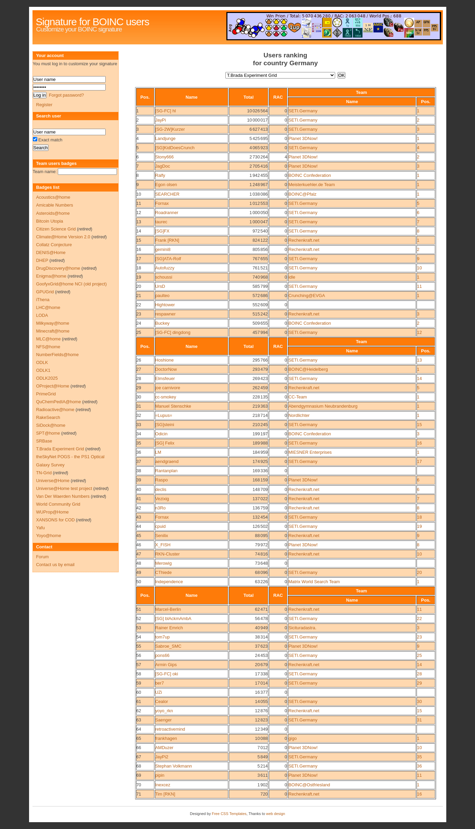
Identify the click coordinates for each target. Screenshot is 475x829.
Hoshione (164, 360)
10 (138, 194)
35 (138, 443)
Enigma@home (51, 276)
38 (138, 470)
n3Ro (160, 507)
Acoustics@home (53, 197)
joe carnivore (167, 387)
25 (138, 332)
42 (138, 507)
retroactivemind (170, 729)
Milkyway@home (52, 323)
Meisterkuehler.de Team (311, 184)
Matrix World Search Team (314, 581)
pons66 (162, 655)
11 (138, 203)
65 (138, 738)
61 (138, 701)
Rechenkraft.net (303, 240)
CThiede (163, 572)
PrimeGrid (46, 393)
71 (138, 794)
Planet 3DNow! (302, 138)
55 (138, 646)
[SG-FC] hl (165, 110)
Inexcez (162, 784)
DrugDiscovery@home (58, 268)
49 (138, 572)
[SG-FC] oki (166, 673)
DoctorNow (166, 369)
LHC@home (48, 307)
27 (138, 369)
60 (138, 692)
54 (138, 637)
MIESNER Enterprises (310, 452)
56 (138, 655)
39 (138, 479)
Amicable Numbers (54, 205)
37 (138, 461)
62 (138, 710)
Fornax (162, 203)
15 (138, 240)
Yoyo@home (48, 535)
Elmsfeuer (165, 378)
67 (138, 756)
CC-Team (297, 396)
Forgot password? (66, 95)
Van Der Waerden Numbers (63, 496)
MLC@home (48, 338)
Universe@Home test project (64, 488)
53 (138, 627)
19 (138, 277)
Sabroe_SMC (168, 646)
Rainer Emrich (169, 627)
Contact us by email (55, 564)
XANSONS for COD (55, 519)
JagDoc (162, 166)
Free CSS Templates (229, 814)
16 (138, 249)
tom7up (162, 637)
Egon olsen (166, 184)
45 (138, 535)
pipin (159, 775)
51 (138, 609)
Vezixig (162, 498)
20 (138, 286)
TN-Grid (44, 472)
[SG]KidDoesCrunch (175, 147)
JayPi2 (161, 756)
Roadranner (167, 212)
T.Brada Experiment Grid (60, 448)
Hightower (165, 304)
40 (138, 489)
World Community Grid (58, 504)
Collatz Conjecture (54, 244)
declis (161, 489)
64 (138, 729)
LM (158, 452)
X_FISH (163, 544)
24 (138, 323)
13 (138, 221)
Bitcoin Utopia (49, 221)
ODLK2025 (47, 378)
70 (138, 784)
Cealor (161, 701)
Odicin (161, 433)
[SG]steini (164, 424)
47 (138, 554)
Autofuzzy (164, 267)
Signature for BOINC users (92, 21)
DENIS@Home (51, 252)
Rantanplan (166, 470)
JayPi (160, 120)
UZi (158, 692)
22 (138, 304)
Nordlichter (298, 415)
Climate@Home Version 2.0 (63, 236)
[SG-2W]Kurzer (170, 129)
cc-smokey (165, 396)
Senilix (161, 535)
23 (138, 314)
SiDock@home (51, 425)
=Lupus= (163, 415)
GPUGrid (45, 291)
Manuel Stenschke (173, 406)
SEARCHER (167, 194)
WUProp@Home (52, 512)
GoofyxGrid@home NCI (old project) (71, 283)
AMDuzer (164, 747)
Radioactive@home (55, 409)
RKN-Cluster (167, 554)
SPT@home (48, 433)
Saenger (163, 719)
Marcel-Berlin (168, 609)
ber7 (159, 683)
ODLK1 (43, 370)
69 (138, 775)
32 (138, 415)
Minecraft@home (53, 331)
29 (138, 387)
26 (138, 360)
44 (138, 526)
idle (291, 277)
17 (138, 258)
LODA (42, 315)
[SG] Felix (164, 443)
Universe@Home (53, 480)
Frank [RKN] (167, 240)
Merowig (163, 563)
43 (138, 517)
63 (138, 719)
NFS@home (48, 346)
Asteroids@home (53, 213)
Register (44, 104)
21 (138, 295)
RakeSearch (48, 417)
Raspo (161, 479)
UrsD (160, 286)
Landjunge (165, 138)
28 (138, 378)
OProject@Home (52, 386)
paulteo (162, 295)
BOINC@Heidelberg (308, 369)
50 (138, 581)
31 (138, 406)
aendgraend (167, 461)
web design (275, 814)
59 (138, 683)
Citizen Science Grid (56, 228)
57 (138, 664)
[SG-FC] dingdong (172, 332)
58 (138, 673)
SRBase (44, 441)
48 (138, 563)
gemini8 (163, 249)
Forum (42, 556)
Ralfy (160, 175)
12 (138, 212)
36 (138, 452)
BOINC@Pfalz (302, 194)
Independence (169, 581)
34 (138, 433)
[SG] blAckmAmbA (173, 618)
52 (138, 618)
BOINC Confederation (309, 175)
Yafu (40, 527)
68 (138, 766)
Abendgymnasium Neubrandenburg (322, 406)
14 (138, 231)
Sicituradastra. (302, 627)
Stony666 (164, 156)
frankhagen (166, 738)
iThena (43, 299)
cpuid (160, 526)
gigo (292, 738)
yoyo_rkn (164, 710)
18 (138, 267)
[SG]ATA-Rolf (168, 258)
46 (138, 544)
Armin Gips (166, 664)
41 (138, 498)
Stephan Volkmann (173, 766)
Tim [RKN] (165, 794)
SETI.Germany (302, 110)
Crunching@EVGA (306, 295)
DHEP (42, 260)
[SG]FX (162, 231)
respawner (165, 314)
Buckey (162, 323)
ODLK (42, 362)
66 (138, 747)
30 (138, 396)
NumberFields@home (57, 354)
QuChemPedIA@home (58, 401)
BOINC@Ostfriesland (309, 784)
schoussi (163, 277)
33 (138, 424)
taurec (161, 221)
